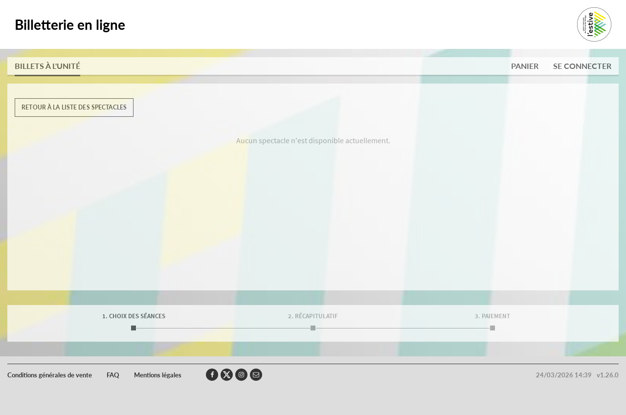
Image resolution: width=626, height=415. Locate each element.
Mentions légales (157, 375)
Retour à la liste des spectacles (74, 107)
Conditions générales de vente (49, 375)
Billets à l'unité (47, 65)
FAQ (113, 375)
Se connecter (582, 65)
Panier (524, 65)
